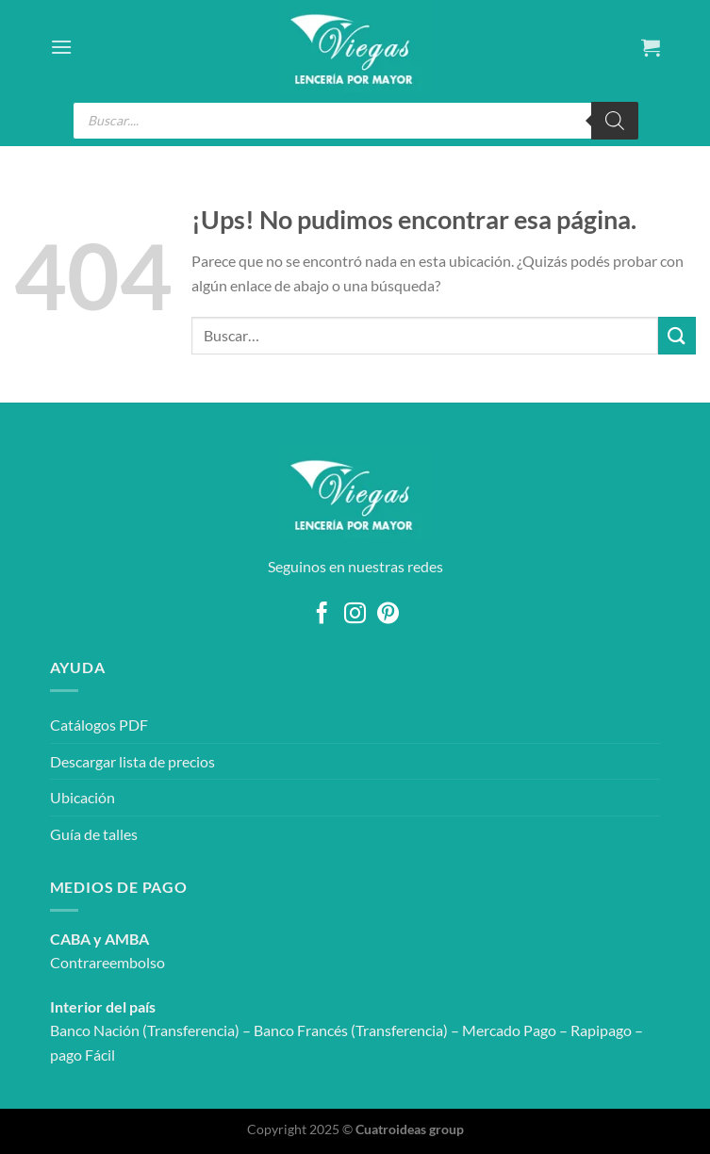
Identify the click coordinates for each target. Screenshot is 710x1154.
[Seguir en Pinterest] (388, 614)
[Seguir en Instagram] (355, 614)
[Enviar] (677, 335)
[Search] (614, 121)
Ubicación (82, 797)
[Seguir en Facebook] (322, 614)
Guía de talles (94, 834)
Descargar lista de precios (132, 761)
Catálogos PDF (99, 725)
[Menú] (61, 47)
